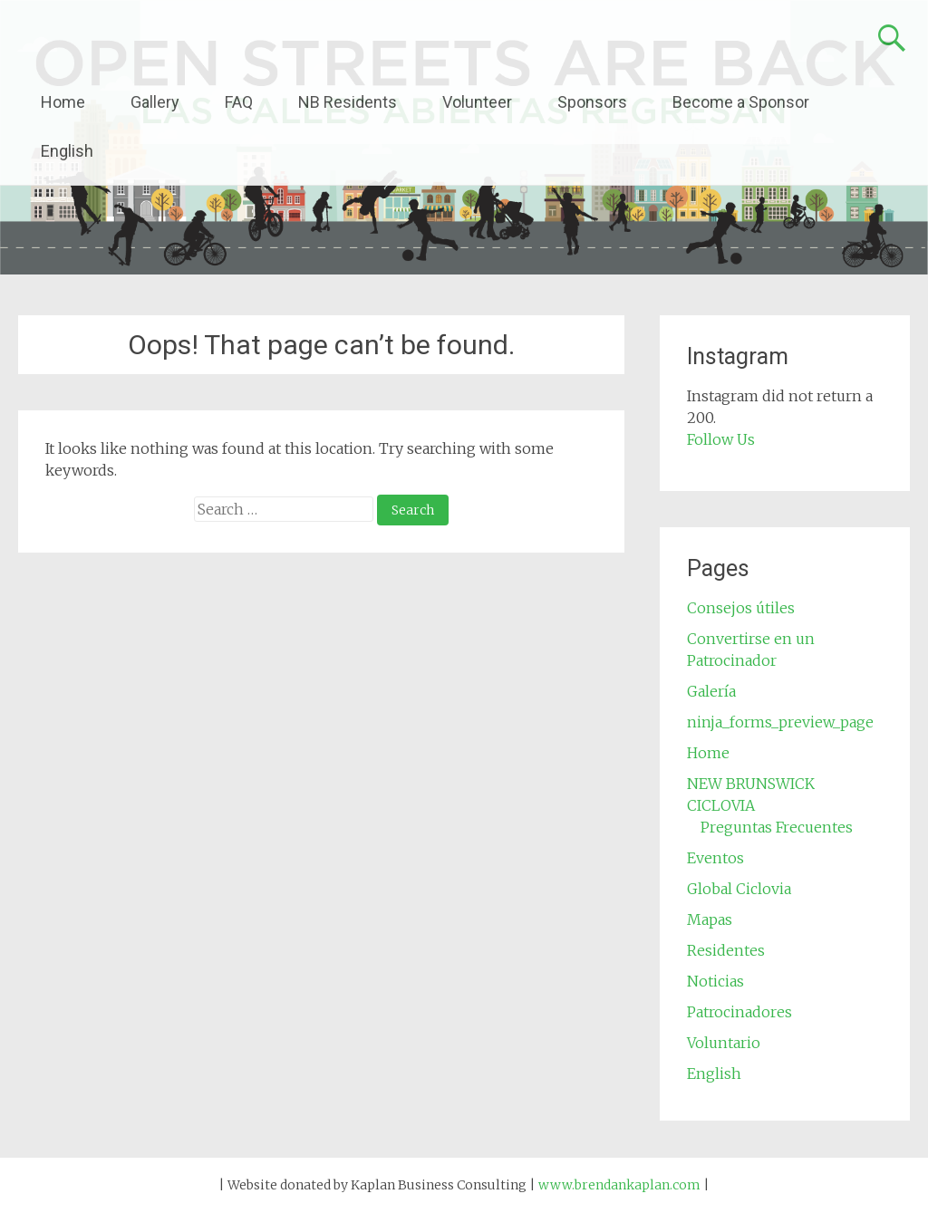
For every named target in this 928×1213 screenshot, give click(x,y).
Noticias (715, 981)
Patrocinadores (739, 1012)
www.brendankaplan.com (619, 1185)
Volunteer (477, 101)
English (67, 150)
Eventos (715, 858)
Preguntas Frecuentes (777, 827)
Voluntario (723, 1043)
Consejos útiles (741, 608)
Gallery (154, 101)
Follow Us (721, 439)
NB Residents (347, 101)
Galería (711, 691)
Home (63, 101)
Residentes (726, 950)
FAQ (239, 101)
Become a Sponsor (740, 101)
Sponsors (592, 101)
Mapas (709, 919)
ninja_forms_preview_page (780, 722)
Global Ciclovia (739, 889)
